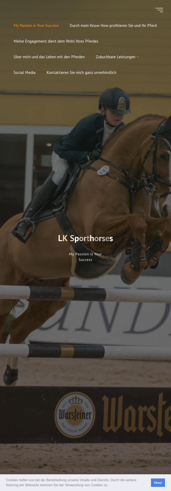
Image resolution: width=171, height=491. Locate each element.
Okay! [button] (158, 482)
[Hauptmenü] (159, 10)
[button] (109, 485)
